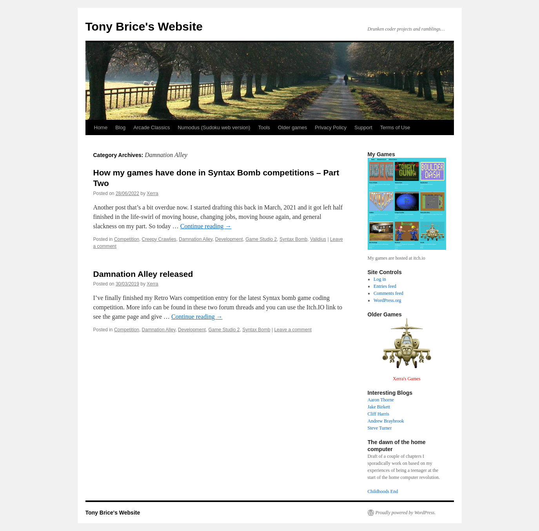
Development (229, 239)
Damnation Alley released (143, 273)
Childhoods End (383, 491)
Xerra (152, 193)
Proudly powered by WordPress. (406, 512)
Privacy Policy (331, 127)
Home (101, 127)
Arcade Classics (151, 127)
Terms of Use (395, 127)
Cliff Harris (378, 414)
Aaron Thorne (381, 400)
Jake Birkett (379, 407)
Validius (318, 239)
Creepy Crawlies (159, 239)
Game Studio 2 (261, 239)
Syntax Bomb (293, 239)
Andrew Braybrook (386, 421)
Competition (126, 239)
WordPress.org (387, 300)
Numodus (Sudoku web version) (214, 127)
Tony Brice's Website (144, 26)
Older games (292, 127)
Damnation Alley (195, 239)
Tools (264, 127)
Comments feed (388, 293)
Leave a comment (292, 329)
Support (363, 127)
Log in (380, 279)
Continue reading (206, 226)
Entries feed (385, 286)
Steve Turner (380, 428)
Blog (120, 127)
